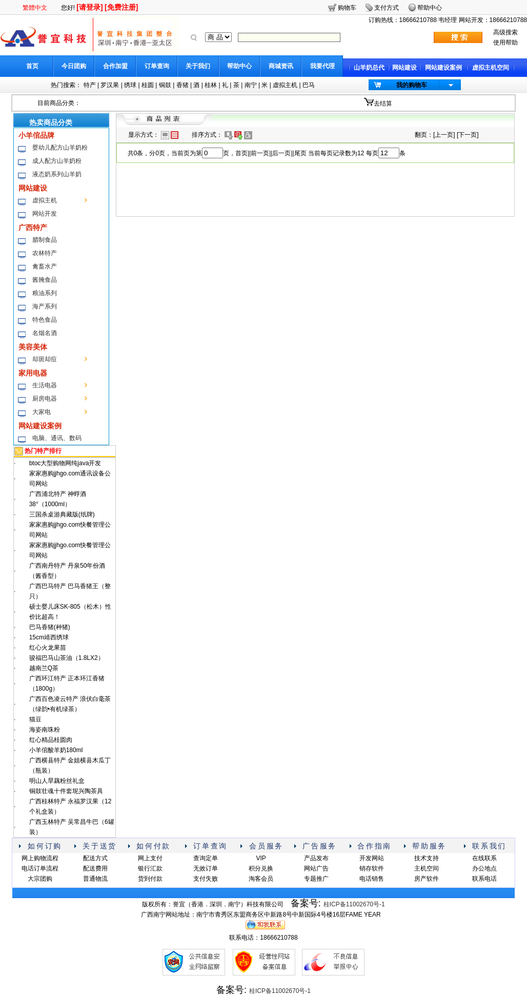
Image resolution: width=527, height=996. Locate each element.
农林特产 (44, 253)
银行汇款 (150, 868)
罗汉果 (109, 85)
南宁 (251, 85)
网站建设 (404, 67)
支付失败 (205, 878)
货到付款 (150, 878)
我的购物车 (411, 85)
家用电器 (32, 373)
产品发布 (316, 858)
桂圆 (147, 85)
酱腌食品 (44, 279)
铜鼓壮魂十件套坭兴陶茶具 (66, 791)
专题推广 (316, 878)
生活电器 (44, 385)
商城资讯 (281, 66)
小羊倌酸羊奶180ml (56, 750)
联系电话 (484, 878)
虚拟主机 (285, 85)
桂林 (211, 85)
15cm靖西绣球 (49, 637)
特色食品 (44, 319)
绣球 (130, 85)
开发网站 (371, 858)
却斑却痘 (44, 359)
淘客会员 (261, 878)
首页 (32, 66)
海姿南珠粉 (44, 729)
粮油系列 (44, 293)
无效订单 (205, 868)
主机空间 (426, 868)
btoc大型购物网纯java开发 (65, 463)
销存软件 (371, 868)
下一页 (467, 134)
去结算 (383, 103)
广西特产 (32, 227)
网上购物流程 (40, 858)
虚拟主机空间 (490, 67)
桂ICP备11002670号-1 (354, 904)
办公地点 (484, 868)
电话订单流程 (40, 868)
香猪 (182, 85)
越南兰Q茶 (43, 668)
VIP (261, 858)
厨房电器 (44, 398)
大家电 (41, 412)
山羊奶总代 (369, 67)
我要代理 (322, 66)
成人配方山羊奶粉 (57, 160)
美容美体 (32, 347)
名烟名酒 (44, 333)
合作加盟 (115, 66)
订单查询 (157, 66)
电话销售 (371, 878)
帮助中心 (239, 66)
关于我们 (198, 66)
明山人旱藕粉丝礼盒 (57, 780)
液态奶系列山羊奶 (57, 174)
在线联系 (484, 858)
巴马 (308, 85)
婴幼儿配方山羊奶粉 (60, 147)
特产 (90, 85)
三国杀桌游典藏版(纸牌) (62, 514)
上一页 (444, 134)
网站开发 (44, 213)
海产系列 (44, 306)
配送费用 (95, 868)
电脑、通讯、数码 (57, 438)
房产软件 (426, 878)
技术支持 (426, 858)
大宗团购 (40, 878)
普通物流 (95, 878)
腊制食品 (44, 239)
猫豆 (35, 719)
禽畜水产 (44, 266)
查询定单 (205, 858)
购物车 (347, 7)
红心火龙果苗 (47, 647)
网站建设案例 (443, 67)
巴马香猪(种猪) (49, 627)
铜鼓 (165, 85)
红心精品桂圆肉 (50, 739)
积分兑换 (261, 868)
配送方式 (95, 858)
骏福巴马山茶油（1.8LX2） (66, 657)
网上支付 (150, 858)
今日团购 (74, 66)
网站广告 (316, 868)
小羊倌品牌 (36, 135)
